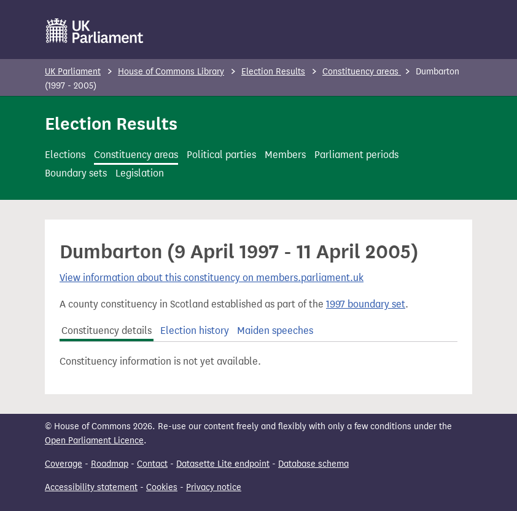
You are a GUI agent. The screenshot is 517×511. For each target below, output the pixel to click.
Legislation (139, 173)
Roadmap (109, 464)
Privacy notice (213, 487)
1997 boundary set (365, 304)
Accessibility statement (91, 487)
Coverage (63, 464)
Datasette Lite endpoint (223, 464)
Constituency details (106, 330)
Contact (152, 464)
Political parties (221, 154)
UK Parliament (73, 71)
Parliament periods (356, 154)
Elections (65, 154)
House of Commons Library (171, 71)
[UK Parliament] (95, 30)
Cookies (161, 487)
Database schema (313, 464)
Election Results (273, 71)
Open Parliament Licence (94, 440)
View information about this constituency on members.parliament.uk (211, 277)
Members (285, 154)
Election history (194, 330)
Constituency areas (361, 71)
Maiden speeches (275, 330)
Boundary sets (76, 173)
